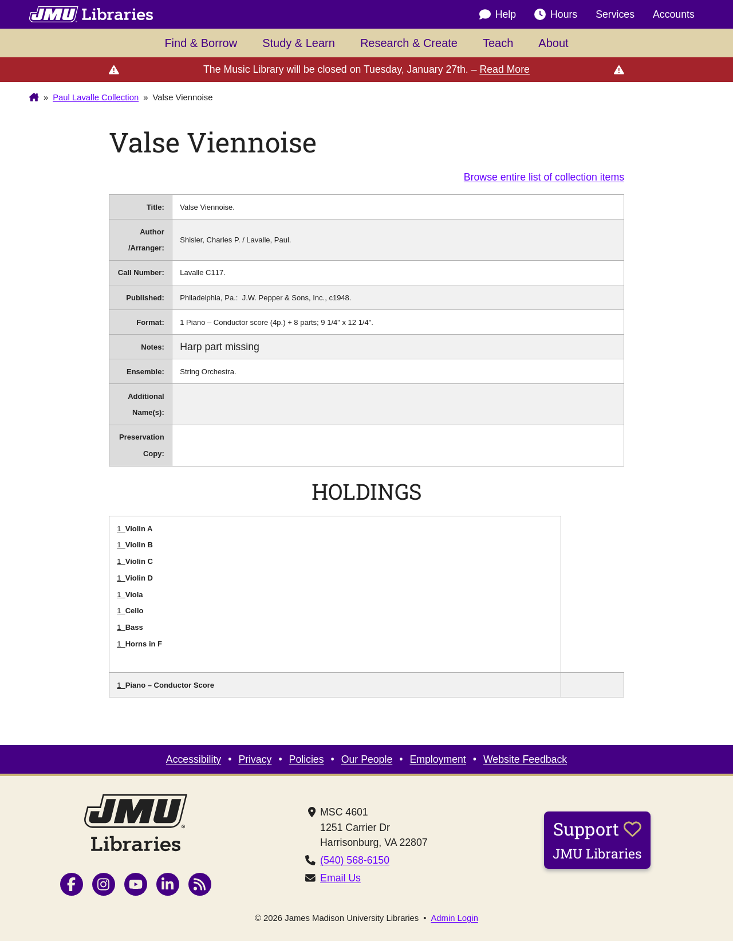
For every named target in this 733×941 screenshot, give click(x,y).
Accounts (674, 14)
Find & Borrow (200, 43)
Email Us (340, 878)
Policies (306, 759)
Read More (504, 69)
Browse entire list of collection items (544, 177)
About (553, 43)
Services (615, 14)
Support (597, 839)
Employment (437, 759)
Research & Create (409, 43)
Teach (498, 43)
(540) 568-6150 (354, 860)
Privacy (254, 759)
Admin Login (454, 918)
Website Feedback (525, 759)
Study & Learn (298, 43)
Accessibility (193, 759)
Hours (555, 14)
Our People (366, 759)
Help (497, 14)
